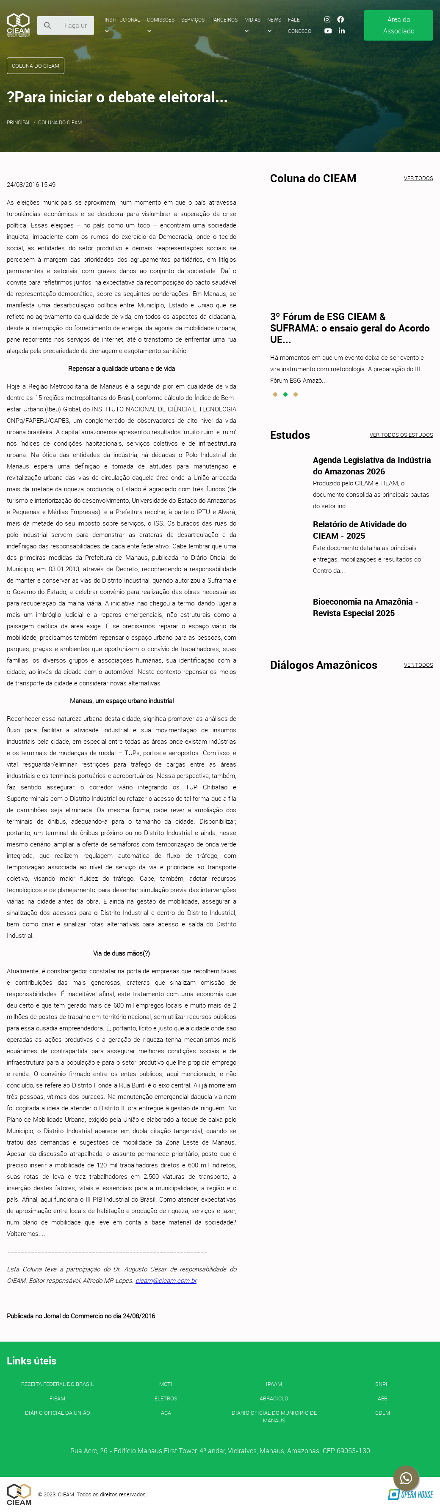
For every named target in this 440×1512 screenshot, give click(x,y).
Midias (252, 25)
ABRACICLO (274, 1398)
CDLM (382, 1412)
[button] (275, 394)
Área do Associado (399, 25)
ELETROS (166, 1398)
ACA (166, 1412)
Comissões (160, 25)
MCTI (165, 1384)
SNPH (382, 1384)
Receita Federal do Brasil (57, 1384)
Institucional (122, 25)
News (274, 25)
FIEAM (57, 1398)
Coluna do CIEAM (60, 122)
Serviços (193, 19)
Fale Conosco (299, 25)
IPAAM (274, 1384)
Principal (19, 122)
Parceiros (224, 19)
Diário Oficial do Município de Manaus (274, 1416)
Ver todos (418, 178)
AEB (382, 1398)
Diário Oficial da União (57, 1412)
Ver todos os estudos (401, 434)
